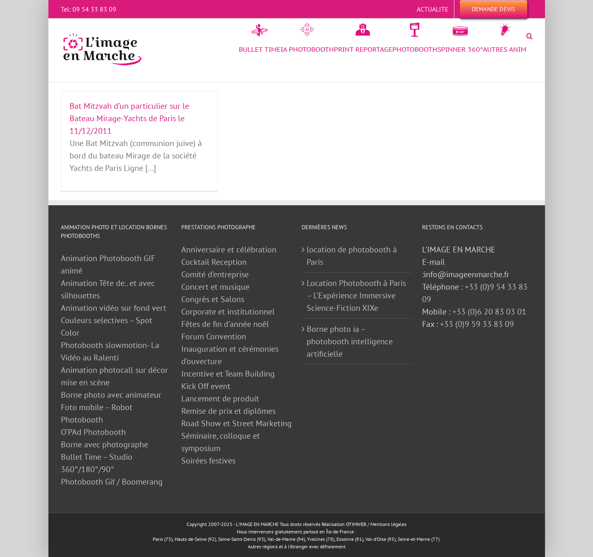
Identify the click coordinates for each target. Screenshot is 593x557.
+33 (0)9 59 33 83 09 (477, 324)
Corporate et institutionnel (228, 311)
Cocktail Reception (214, 262)
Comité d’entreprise (215, 274)
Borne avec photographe (104, 444)
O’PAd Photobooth (93, 432)
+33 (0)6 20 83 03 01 (489, 311)
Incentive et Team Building (228, 373)
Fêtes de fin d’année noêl (225, 324)
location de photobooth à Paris (352, 255)
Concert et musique (215, 286)
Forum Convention (213, 336)
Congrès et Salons (212, 299)
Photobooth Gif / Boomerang (112, 481)
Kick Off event (205, 386)
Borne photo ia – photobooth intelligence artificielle (350, 341)
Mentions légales (388, 524)
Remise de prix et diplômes (228, 411)
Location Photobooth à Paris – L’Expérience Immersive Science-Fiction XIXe (356, 295)
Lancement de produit (220, 398)
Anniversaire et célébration (228, 249)
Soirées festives (208, 460)
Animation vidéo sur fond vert (113, 308)
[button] (529, 36)
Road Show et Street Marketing (236, 423)
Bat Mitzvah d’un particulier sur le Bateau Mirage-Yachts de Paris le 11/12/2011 (129, 118)
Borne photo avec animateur (111, 394)
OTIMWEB (356, 524)
